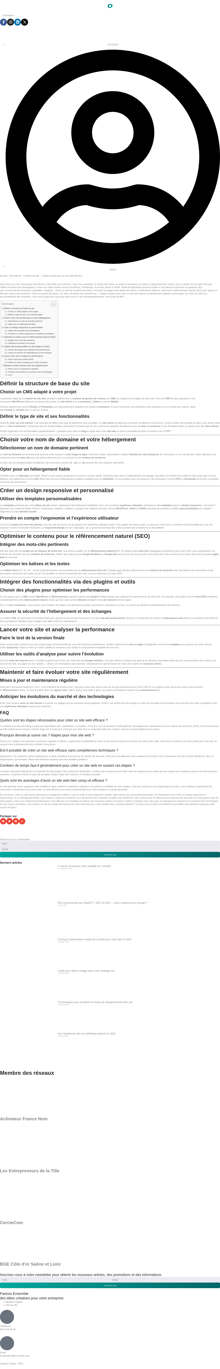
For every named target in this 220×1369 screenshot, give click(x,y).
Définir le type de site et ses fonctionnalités (25, 315)
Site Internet (15, 276)
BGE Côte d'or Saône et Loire (30, 1264)
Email (3, 1352)
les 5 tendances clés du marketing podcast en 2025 (86, 1033)
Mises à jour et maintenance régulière (23, 369)
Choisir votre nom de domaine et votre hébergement (27, 318)
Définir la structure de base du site (19, 308)
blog (83, 431)
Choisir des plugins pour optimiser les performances (29, 350)
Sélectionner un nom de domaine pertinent (25, 321)
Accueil (3, 276)
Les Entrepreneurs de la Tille (29, 1171)
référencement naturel (102, 551)
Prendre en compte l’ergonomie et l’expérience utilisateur (31, 334)
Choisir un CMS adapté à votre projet (23, 311)
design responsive (191, 505)
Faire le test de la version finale (20, 359)
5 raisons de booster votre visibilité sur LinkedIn (84, 866)
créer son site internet (21, 423)
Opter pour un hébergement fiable (21, 324)
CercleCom (11, 1222)
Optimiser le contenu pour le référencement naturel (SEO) (30, 337)
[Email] (7, 1343)
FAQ (10, 375)
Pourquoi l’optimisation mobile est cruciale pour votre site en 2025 (94, 939)
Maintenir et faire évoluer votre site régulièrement (26, 365)
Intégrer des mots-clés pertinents (21, 340)
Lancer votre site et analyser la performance (23, 356)
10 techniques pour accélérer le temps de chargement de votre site (95, 1002)
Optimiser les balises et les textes (21, 343)
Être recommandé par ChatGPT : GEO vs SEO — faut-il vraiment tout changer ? (103, 902)
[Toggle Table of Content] (52, 304)
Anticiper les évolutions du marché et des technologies (30, 372)
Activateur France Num (24, 1119)
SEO (119, 573)
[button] (3, 821)
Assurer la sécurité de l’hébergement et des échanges (30, 353)
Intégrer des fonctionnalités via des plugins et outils (27, 346)
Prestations (8, 15)
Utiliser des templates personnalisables (24, 331)
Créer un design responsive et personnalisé (23, 327)
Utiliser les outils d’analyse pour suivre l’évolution (28, 362)
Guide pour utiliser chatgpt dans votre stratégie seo (86, 971)
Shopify (33, 407)
